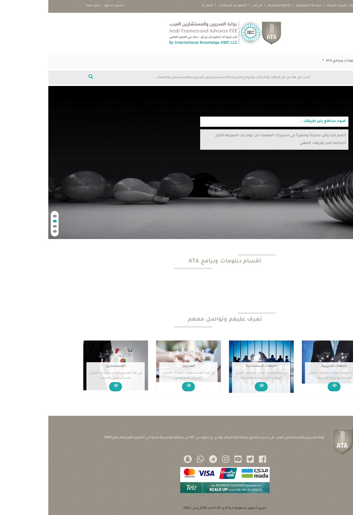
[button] (6, 216)
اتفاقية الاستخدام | (229, 5)
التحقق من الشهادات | (183, 5)
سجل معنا (45, 5)
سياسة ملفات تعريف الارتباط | (297, 5)
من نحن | (207, 5)
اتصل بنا (159, 5)
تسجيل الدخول (65, 5)
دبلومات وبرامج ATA (292, 61)
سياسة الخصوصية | (259, 5)
